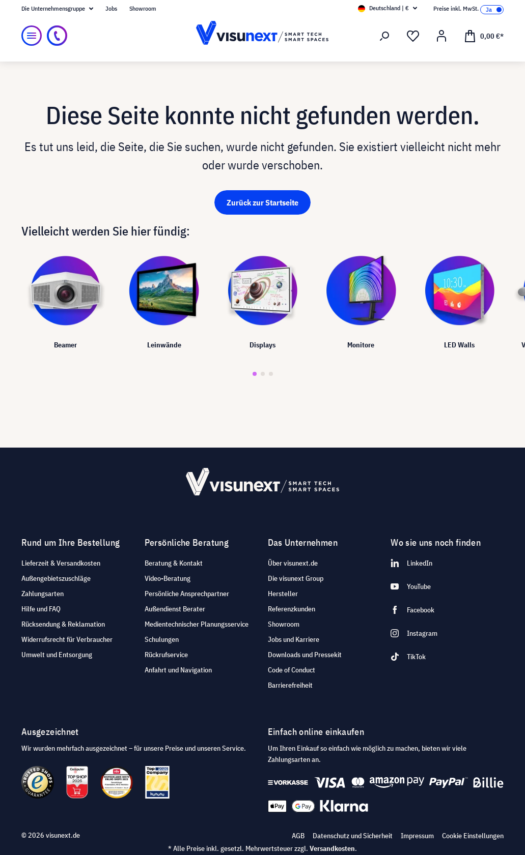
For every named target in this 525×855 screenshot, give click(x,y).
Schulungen (162, 639)
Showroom (142, 8)
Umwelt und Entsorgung (56, 654)
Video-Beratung (167, 578)
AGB (298, 835)
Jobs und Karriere (293, 639)
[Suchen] (384, 36)
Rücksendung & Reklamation (63, 624)
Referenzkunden (291, 608)
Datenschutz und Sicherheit (353, 835)
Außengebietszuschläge (56, 578)
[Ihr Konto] (441, 36)
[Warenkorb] (484, 35)
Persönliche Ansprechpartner (187, 593)
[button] (255, 374)
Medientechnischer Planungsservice (196, 624)
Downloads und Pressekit (305, 654)
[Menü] (31, 35)
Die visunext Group (295, 578)
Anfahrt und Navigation (178, 669)
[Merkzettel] (413, 36)
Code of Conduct (291, 669)
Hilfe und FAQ (41, 608)
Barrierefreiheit (290, 685)
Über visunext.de (293, 563)
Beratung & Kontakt (174, 563)
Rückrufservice (166, 654)
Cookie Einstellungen (473, 835)
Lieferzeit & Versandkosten (60, 563)
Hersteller (283, 593)
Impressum (417, 835)
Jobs (111, 8)
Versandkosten (332, 848)
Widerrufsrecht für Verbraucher (67, 639)
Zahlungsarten (42, 593)
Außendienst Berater (175, 608)
